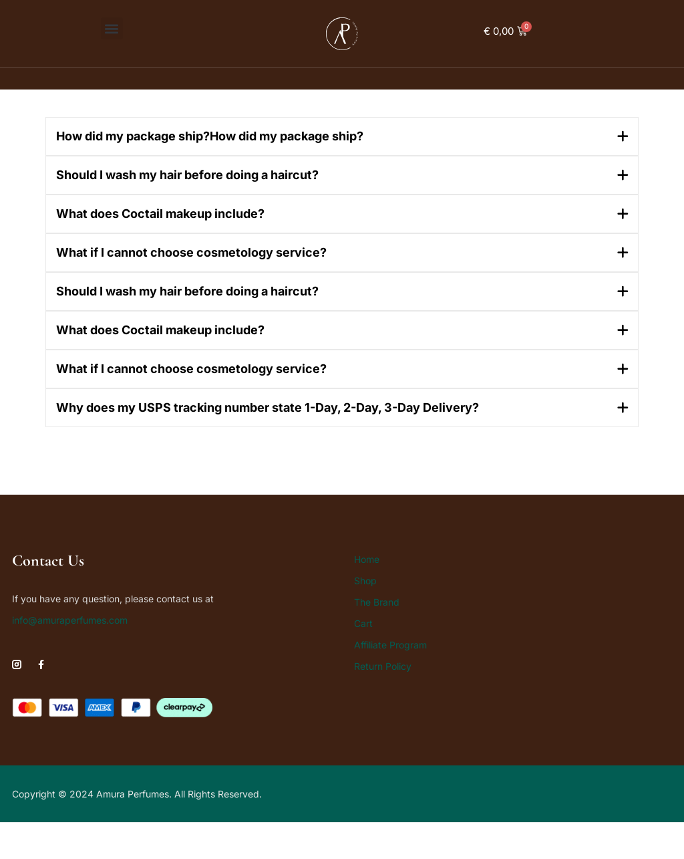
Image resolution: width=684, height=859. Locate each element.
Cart (363, 623)
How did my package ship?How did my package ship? (209, 136)
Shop (365, 580)
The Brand (376, 602)
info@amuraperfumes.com (70, 620)
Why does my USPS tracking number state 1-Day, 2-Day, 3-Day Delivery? (267, 407)
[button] (112, 28)
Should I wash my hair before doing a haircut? (187, 175)
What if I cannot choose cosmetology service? (191, 252)
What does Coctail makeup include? (160, 214)
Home (366, 559)
